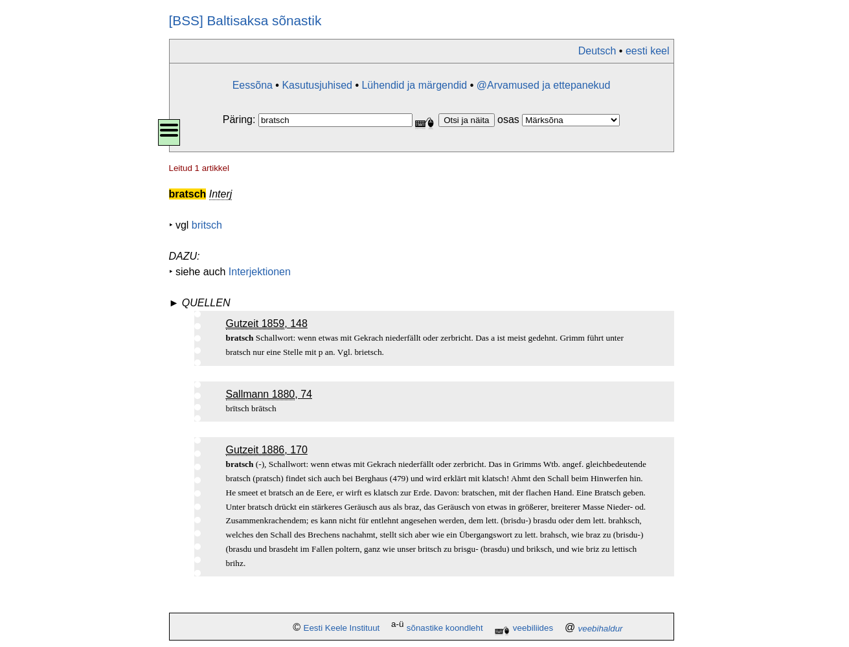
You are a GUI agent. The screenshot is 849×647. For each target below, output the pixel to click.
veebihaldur (600, 628)
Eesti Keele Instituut (342, 628)
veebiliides (533, 628)
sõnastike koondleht (445, 628)
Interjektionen (260, 271)
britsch (207, 225)
